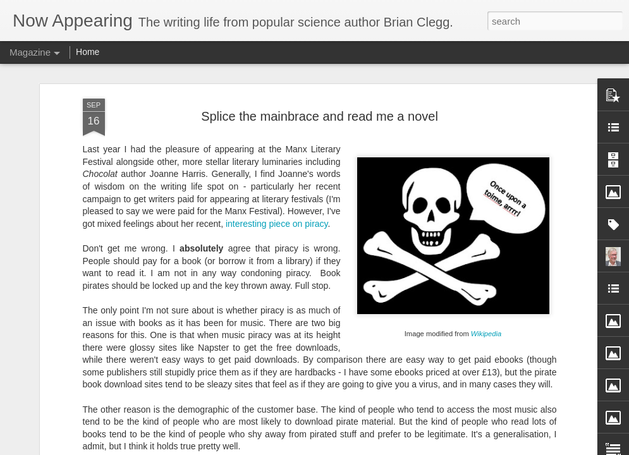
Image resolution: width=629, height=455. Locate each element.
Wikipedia (486, 90)
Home (87, 52)
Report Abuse (453, 448)
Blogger (416, 448)
